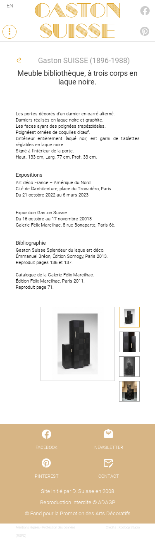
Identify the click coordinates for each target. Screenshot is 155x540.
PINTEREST (47, 476)
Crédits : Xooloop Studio (123, 527)
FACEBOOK (136, 2)
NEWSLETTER (108, 447)
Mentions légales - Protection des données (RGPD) (45, 532)
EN (10, 5)
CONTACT (108, 476)
